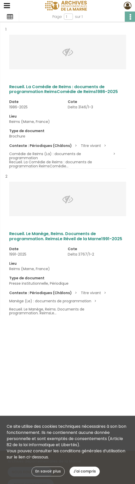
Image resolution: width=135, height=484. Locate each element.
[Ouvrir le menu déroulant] (7, 6)
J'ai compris (84, 471)
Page (57, 16)
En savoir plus (48, 471)
